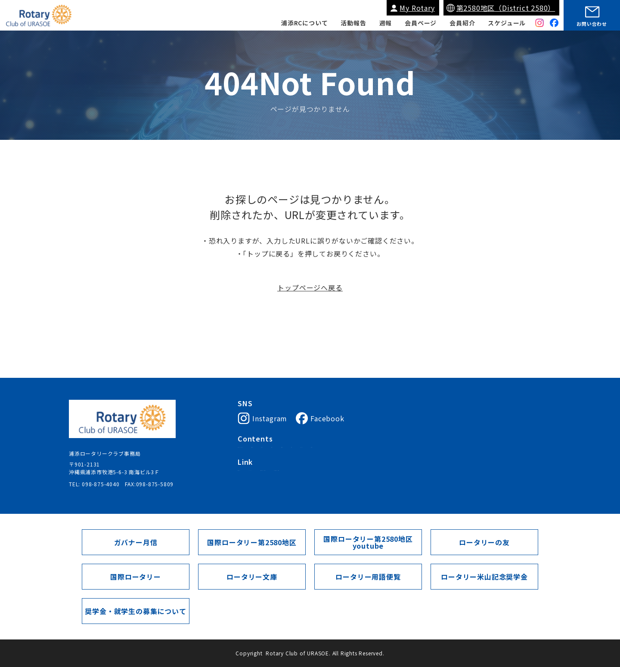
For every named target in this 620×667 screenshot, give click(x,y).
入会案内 (365, 451)
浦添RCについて (304, 23)
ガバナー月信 (136, 542)
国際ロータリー (257, 481)
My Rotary (417, 8)
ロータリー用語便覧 (367, 576)
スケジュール (507, 23)
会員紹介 (462, 23)
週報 (385, 23)
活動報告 (353, 23)
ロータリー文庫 (251, 576)
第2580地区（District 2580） (505, 8)
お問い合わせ (592, 23)
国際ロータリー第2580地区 (354, 481)
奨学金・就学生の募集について (135, 611)
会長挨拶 (334, 451)
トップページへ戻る (309, 290)
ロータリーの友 (484, 542)
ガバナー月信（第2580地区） (434, 481)
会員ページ (421, 23)
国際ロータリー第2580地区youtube (367, 542)
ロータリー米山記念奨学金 (484, 576)
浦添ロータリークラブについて (276, 451)
